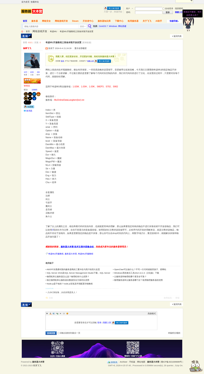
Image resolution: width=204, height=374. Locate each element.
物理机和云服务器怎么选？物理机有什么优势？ (68, 276)
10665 (34, 90)
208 (38, 72)
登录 (62, 61)
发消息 (29, 111)
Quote (60, 313)
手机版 (132, 362)
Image (53, 313)
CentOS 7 (103, 26)
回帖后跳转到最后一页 (69, 333)
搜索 (82, 26)
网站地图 (141, 362)
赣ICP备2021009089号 (171, 362)
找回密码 (179, 8)
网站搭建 (122, 26)
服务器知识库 (104, 21)
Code (64, 313)
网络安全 (46, 21)
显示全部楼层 (80, 48)
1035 (32, 72)
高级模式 (152, 313)
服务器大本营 (22, 31)
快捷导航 (174, 21)
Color (50, 313)
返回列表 (177, 36)
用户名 (128, 8)
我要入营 (179, 12)
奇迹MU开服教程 (55, 254)
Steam (75, 21)
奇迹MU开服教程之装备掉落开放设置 (76, 31)
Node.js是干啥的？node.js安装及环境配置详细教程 (70, 284)
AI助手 (158, 21)
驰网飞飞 (27, 48)
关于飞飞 (147, 21)
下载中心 (119, 21)
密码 (128, 12)
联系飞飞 (37, 365)
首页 (25, 21)
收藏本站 (35, 2)
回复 (51, 298)
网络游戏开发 (61, 21)
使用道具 (168, 298)
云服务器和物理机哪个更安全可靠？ (130, 276)
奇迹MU (53, 31)
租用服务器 (133, 21)
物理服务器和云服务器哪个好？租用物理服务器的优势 (138, 280)
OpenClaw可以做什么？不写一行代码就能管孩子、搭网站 (140, 269)
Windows (113, 26)
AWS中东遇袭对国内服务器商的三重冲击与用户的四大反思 (73, 269)
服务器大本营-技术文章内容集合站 (77, 247)
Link (57, 313)
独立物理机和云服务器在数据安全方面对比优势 (68, 280)
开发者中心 (88, 21)
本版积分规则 (174, 333)
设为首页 (25, 2)
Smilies (67, 313)
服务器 (34, 21)
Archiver (123, 362)
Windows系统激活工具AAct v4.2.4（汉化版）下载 (136, 273)
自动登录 (168, 8)
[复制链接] (86, 42)
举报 (177, 298)
